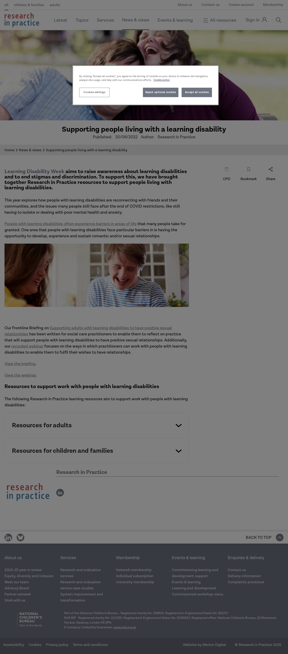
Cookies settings (94, 92)
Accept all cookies (197, 92)
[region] (145, 85)
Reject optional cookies (160, 92)
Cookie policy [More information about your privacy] (161, 80)
